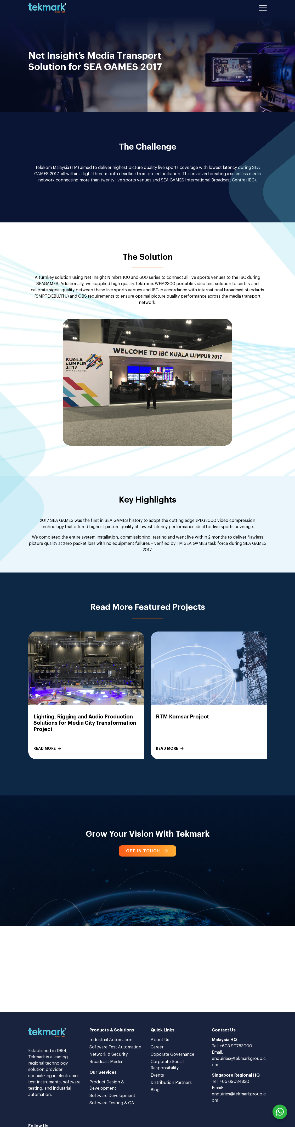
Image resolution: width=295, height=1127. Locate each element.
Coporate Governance (172, 1054)
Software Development (112, 1096)
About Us (160, 1040)
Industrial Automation (110, 1040)
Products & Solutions (111, 1030)
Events (157, 1075)
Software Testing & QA (111, 1103)
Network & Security (108, 1054)
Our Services (103, 1072)
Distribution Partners (171, 1083)
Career (157, 1047)
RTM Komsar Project (182, 716)
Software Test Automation (115, 1047)
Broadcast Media (105, 1062)
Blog (155, 1090)
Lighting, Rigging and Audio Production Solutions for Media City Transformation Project (84, 723)
